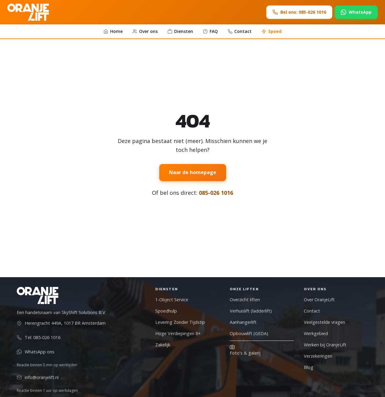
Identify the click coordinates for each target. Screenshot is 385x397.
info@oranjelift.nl (38, 377)
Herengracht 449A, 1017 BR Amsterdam (61, 323)
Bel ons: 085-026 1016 (299, 12)
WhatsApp (356, 12)
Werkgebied (316, 333)
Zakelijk (162, 345)
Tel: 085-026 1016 (38, 337)
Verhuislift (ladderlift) (251, 311)
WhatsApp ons (35, 352)
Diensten (180, 31)
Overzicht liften (245, 299)
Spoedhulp (166, 311)
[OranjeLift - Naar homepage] (28, 12)
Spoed (271, 31)
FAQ (210, 31)
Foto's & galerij (245, 350)
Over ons (145, 31)
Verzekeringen (318, 356)
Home (113, 31)
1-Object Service (171, 299)
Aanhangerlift (243, 322)
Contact (240, 31)
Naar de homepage (192, 172)
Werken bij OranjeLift (325, 345)
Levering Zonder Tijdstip (180, 322)
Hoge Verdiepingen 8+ (178, 333)
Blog (308, 367)
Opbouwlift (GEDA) (249, 333)
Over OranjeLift (319, 299)
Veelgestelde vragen (324, 322)
